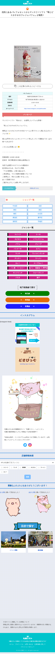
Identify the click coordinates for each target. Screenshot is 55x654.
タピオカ (18, 239)
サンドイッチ (17, 274)
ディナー (18, 259)
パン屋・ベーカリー (18, 269)
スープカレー (38, 264)
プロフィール (19, 646)
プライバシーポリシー (27, 648)
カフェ (38, 249)
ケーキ (38, 235)
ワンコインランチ (38, 254)
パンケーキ (18, 249)
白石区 (40, 214)
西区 (40, 210)
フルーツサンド (38, 274)
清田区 (15, 222)
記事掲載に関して (40, 646)
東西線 (27, 301)
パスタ (17, 278)
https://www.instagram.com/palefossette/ (35, 108)
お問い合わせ (29, 646)
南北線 (27, 294)
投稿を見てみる (34, 188)
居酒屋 (25, 469)
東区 (14, 210)
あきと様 (32, 494)
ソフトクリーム (38, 239)
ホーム (11, 646)
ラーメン (38, 259)
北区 (40, 206)
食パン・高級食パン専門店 (38, 269)
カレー (17, 264)
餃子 (38, 278)
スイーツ (18, 235)
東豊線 (27, 307)
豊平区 (40, 218)
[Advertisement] (27, 31)
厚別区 (15, 218)
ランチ (17, 254)
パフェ (17, 244)
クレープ (38, 244)
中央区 (15, 206)
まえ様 (2, 494)
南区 (14, 214)
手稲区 (40, 222)
